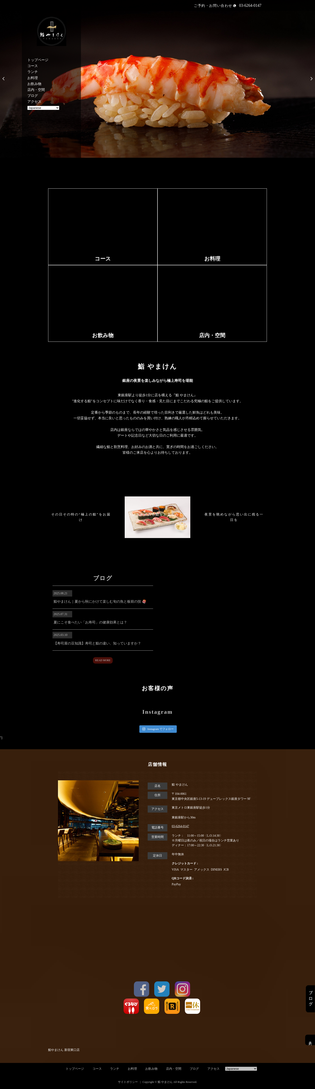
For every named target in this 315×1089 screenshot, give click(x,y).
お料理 (32, 78)
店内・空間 (36, 90)
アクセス (34, 101)
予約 (310, 1040)
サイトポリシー (128, 1082)
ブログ (32, 95)
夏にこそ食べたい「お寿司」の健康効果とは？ (90, 622)
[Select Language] (43, 108)
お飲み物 (34, 84)
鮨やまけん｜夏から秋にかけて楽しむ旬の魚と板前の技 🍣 (100, 601)
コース (32, 66)
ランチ (32, 72)
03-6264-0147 (180, 826)
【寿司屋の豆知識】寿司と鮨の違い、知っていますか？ (97, 643)
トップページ (37, 60)
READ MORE (102, 660)
